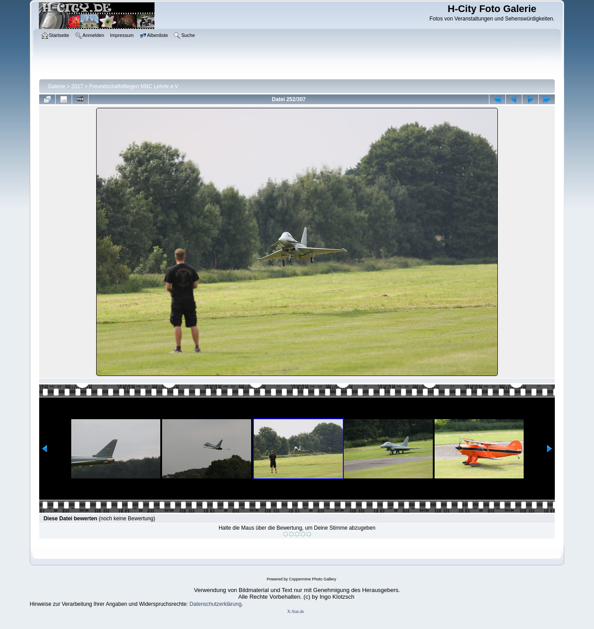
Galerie (56, 86)
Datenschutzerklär (211, 604)
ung (236, 604)
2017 (77, 86)
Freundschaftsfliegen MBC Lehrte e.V (133, 86)
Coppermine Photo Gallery (312, 579)
